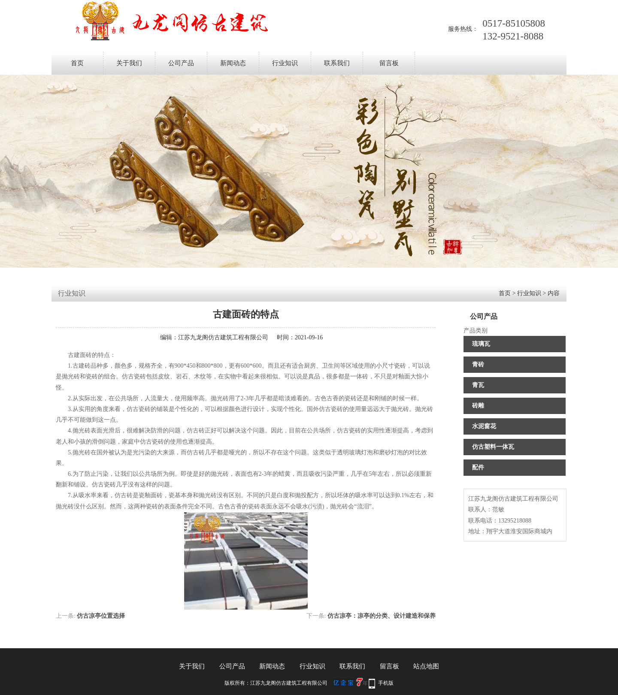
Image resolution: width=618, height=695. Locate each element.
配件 (478, 467)
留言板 (389, 63)
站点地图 (426, 666)
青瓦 (478, 385)
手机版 (386, 683)
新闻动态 (233, 63)
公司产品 (181, 63)
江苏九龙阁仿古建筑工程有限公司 (223, 337)
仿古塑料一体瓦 (493, 447)
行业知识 (285, 63)
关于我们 (129, 63)
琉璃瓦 (481, 344)
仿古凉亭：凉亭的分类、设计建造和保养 (381, 616)
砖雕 (478, 405)
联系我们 (337, 63)
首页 (77, 63)
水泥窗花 (484, 426)
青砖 (478, 364)
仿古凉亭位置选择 (101, 616)
